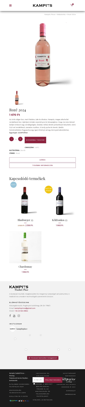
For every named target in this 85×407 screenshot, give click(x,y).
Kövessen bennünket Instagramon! (43, 358)
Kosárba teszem (35, 140)
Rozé (18, 153)
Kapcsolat (71, 390)
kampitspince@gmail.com (24, 308)
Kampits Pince (49, 14)
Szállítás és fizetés (18, 396)
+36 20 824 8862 (21, 311)
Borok (22, 150)
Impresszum (70, 394)
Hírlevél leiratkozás (43, 399)
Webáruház (61, 14)
